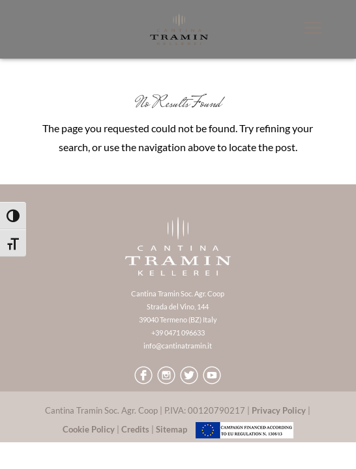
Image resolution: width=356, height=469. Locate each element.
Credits (135, 429)
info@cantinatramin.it (177, 345)
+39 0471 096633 (178, 332)
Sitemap (171, 429)
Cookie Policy (89, 429)
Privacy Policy (279, 410)
